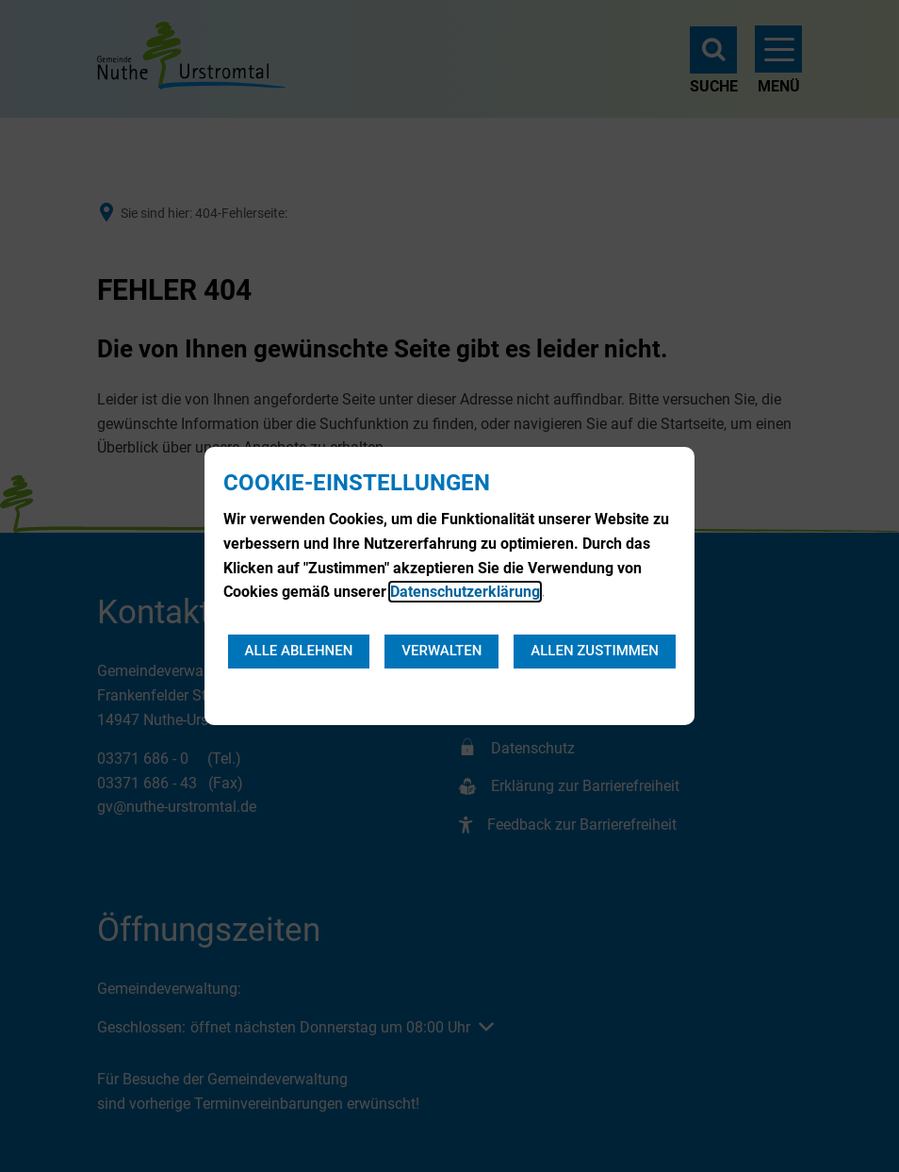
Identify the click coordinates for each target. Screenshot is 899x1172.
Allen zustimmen (595, 650)
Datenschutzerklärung (465, 592)
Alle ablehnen (299, 650)
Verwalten (441, 650)
